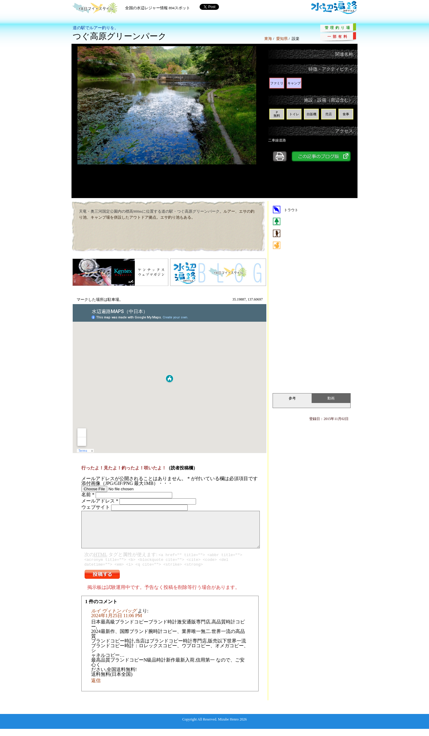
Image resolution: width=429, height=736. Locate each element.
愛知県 (282, 38)
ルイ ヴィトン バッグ (113, 617)
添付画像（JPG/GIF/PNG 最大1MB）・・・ (126, 483)
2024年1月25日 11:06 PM (116, 622)
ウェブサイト (95, 507)
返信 (96, 687)
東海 (268, 38)
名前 (87, 494)
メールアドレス (99, 500)
